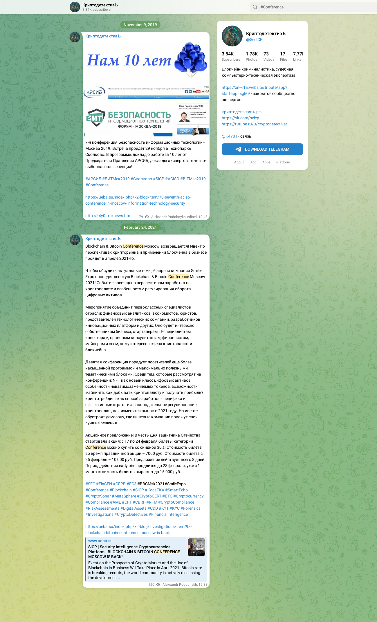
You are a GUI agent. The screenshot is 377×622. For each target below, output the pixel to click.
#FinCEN (104, 484)
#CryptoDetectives (131, 514)
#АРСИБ (93, 178)
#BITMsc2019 (193, 178)
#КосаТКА (154, 490)
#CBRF (139, 502)
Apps (266, 162)
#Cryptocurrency (188, 496)
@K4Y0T (229, 136)
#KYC (174, 508)
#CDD (152, 508)
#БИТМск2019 (116, 178)
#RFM (151, 502)
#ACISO (172, 178)
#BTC (167, 496)
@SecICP (254, 39)
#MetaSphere (124, 496)
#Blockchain (120, 490)
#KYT (164, 508)
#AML (115, 502)
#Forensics (191, 508)
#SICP (158, 178)
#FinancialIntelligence (168, 514)
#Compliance (97, 502)
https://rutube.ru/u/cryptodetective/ (254, 124)
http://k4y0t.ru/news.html (108, 215)
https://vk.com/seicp (240, 118)
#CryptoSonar (98, 496)
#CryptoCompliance (176, 502)
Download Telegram (262, 149)
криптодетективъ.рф (241, 111)
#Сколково (141, 178)
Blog (253, 162)
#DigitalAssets (133, 508)
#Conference (97, 185)
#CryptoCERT (149, 496)
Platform (283, 162)
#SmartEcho (176, 490)
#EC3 (131, 484)
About (239, 162)
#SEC (90, 484)
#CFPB (119, 484)
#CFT (127, 502)
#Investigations (99, 514)
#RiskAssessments (102, 508)
